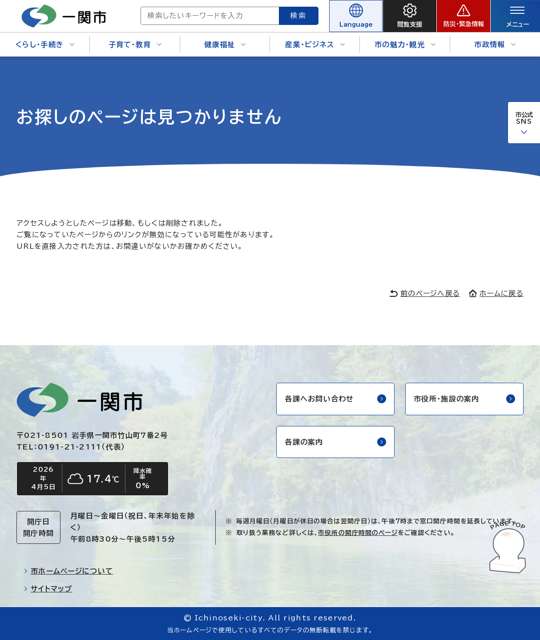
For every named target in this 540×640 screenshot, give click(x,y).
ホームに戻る (496, 293)
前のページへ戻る (425, 293)
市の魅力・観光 (405, 44)
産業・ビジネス (315, 44)
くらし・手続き (45, 44)
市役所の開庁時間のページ (357, 533)
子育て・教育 (135, 44)
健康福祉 (225, 44)
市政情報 (495, 44)
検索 (299, 15)
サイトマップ (48, 588)
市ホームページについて (68, 571)
